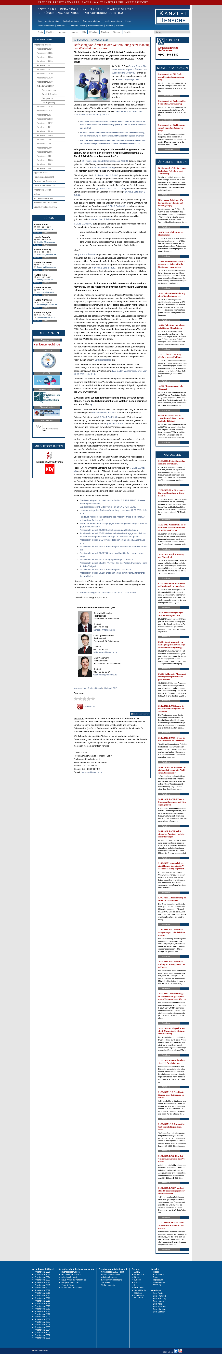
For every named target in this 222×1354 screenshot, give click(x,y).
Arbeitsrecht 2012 (44, 123)
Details (46, 232)
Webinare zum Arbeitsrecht (45, 203)
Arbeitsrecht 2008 (44, 139)
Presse (128, 21)
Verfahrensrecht (108, 1285)
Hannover (74, 32)
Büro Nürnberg (159, 1309)
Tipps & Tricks (62, 25)
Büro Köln (157, 1304)
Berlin (40, 32)
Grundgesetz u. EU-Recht (112, 1272)
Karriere (138, 1280)
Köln (84, 32)
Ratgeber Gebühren (95, 25)
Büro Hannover (159, 1301)
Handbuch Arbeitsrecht (71, 21)
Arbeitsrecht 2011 (44, 127)
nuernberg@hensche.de (47, 305)
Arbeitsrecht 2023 (44, 61)
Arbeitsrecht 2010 (44, 131)
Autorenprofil (86, 706)
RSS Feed (139, 1288)
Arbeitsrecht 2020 (44, 74)
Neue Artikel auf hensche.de (74, 1280)
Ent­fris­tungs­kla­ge (103, 360)
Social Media (140, 1290)
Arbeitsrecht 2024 (44, 57)
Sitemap (138, 1293)
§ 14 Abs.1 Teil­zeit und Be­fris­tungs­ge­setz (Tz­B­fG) (105, 161)
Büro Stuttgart (159, 1312)
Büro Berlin (158, 1293)
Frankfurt (50, 32)
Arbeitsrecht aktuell (52, 21)
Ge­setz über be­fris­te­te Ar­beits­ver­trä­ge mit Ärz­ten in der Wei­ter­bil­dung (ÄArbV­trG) (129, 69)
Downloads (139, 1274)
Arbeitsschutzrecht (109, 1277)
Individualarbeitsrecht (110, 1274)
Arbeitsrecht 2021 (44, 69)
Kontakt (137, 1282)
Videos (37, 194)
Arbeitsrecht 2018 (44, 82)
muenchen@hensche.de (47, 292)
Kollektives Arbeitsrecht (111, 1280)
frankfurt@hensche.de (46, 242)
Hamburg (62, 32)
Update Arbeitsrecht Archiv (45, 207)
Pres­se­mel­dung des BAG (104, 412)
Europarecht (47, 98)
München (93, 32)
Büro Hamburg (159, 1298)
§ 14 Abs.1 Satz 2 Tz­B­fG (106, 175)
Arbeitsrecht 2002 (44, 164)
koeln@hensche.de (45, 280)
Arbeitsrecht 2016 (44, 106)
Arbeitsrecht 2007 (44, 144)
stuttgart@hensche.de (46, 317)
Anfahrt (36, 232)
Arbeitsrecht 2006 (44, 148)
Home (40, 21)
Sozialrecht (106, 1282)
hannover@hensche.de (46, 267)
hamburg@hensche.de (46, 254)
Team (155, 1277)
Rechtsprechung (49, 90)
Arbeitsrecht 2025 (44, 53)
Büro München (159, 1306)
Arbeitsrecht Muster (78, 25)
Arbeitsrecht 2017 (45, 86)
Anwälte (127, 32)
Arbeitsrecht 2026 (44, 49)
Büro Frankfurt (159, 1296)
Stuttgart (116, 32)
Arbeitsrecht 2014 (44, 115)
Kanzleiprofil (120, 25)
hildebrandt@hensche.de (105, 652)
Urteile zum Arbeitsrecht (113, 21)
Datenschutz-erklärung (159, 1283)
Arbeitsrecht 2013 (44, 119)
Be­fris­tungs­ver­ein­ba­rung (103, 167)
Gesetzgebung (48, 102)
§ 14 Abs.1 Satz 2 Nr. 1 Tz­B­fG (111, 188)
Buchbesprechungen (71, 1272)
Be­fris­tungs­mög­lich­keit (128, 79)
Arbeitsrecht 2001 (44, 168)
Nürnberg (105, 32)
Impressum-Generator (46, 25)
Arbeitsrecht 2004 (44, 156)
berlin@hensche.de (45, 229)
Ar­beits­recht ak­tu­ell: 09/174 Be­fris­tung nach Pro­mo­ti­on (105, 569)
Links (136, 1285)
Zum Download (167, 96)
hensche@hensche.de (104, 630)
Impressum (158, 1280)
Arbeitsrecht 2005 (44, 152)
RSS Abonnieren (140, 714)
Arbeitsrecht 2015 (44, 111)
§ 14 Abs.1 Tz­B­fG (115, 423)
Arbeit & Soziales (49, 94)
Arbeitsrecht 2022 (44, 65)
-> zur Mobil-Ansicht (43, 40)
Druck (137, 1277)
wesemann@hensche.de (105, 674)
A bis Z (137, 1272)
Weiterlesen (166, 195)
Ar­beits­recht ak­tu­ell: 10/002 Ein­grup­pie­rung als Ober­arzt (106, 559)
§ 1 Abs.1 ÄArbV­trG (115, 206)
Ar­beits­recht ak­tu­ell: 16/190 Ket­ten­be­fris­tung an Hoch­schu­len (109, 530)
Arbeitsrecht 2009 (44, 135)
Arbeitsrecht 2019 (44, 78)
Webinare (109, 25)
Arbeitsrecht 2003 (44, 160)
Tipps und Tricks (41, 173)
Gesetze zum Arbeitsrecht (92, 21)
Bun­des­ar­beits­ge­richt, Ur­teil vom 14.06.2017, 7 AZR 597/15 (108, 507)
